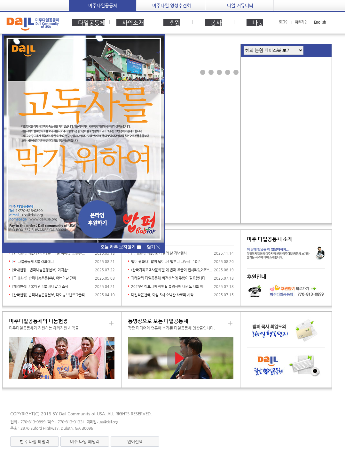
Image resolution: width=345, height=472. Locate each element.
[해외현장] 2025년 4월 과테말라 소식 (40, 286)
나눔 (255, 22)
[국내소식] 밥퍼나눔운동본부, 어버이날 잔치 (44, 278)
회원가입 (301, 22)
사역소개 (130, 22)
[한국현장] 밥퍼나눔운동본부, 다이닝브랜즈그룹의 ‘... (50, 295)
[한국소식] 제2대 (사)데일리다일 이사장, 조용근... (48, 253)
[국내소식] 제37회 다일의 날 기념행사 (159, 253)
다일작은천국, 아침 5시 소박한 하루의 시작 (162, 295)
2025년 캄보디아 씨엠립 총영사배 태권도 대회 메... (168, 286)
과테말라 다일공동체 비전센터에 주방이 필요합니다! (169, 278)
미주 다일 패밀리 (84, 441)
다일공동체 (88, 22)
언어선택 (135, 441)
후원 (172, 22)
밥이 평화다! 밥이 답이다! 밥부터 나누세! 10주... (167, 262)
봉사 (213, 22)
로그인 (283, 22)
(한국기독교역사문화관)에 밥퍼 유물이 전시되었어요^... (171, 270)
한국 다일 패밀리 (34, 441)
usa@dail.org (107, 422)
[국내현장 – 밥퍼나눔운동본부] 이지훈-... (41, 270)
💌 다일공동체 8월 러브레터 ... (35, 262)
